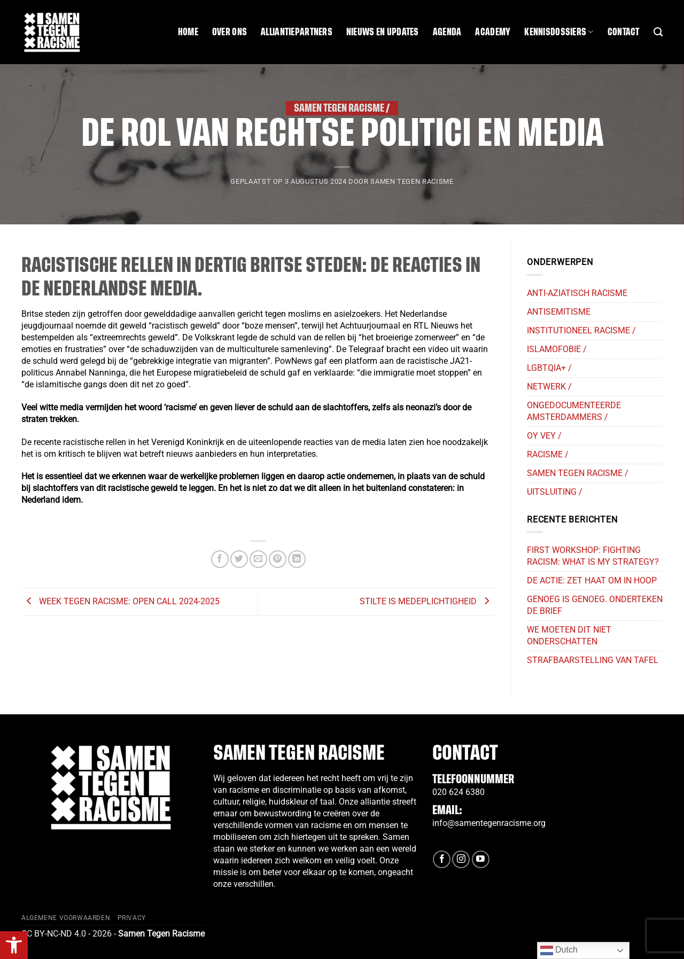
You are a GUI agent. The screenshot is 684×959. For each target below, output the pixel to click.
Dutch (559, 950)
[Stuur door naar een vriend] (258, 559)
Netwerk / (549, 386)
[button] (14, 945)
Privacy (132, 918)
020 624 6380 (458, 792)
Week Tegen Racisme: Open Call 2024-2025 (120, 601)
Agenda (447, 32)
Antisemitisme (558, 312)
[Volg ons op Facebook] (441, 859)
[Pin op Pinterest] (277, 559)
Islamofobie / (557, 349)
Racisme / (548, 454)
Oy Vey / (544, 436)
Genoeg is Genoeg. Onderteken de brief (595, 605)
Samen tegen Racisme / (342, 108)
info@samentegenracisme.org (489, 823)
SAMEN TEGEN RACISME (411, 181)
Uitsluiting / (554, 492)
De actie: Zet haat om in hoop (592, 580)
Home (188, 32)
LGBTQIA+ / (549, 368)
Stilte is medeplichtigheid (427, 601)
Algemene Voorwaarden (65, 918)
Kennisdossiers (558, 32)
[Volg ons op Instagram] (461, 859)
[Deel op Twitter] (239, 559)
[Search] (658, 32)
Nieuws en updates (382, 32)
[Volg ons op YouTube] (480, 859)
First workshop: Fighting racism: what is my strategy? (593, 556)
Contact (624, 32)
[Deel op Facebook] (220, 559)
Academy (492, 32)
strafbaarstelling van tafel (592, 660)
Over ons (229, 32)
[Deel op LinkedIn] (297, 559)
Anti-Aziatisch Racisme (577, 293)
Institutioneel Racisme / (581, 330)
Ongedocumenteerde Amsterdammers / (574, 411)
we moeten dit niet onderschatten (569, 635)
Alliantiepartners (296, 32)
